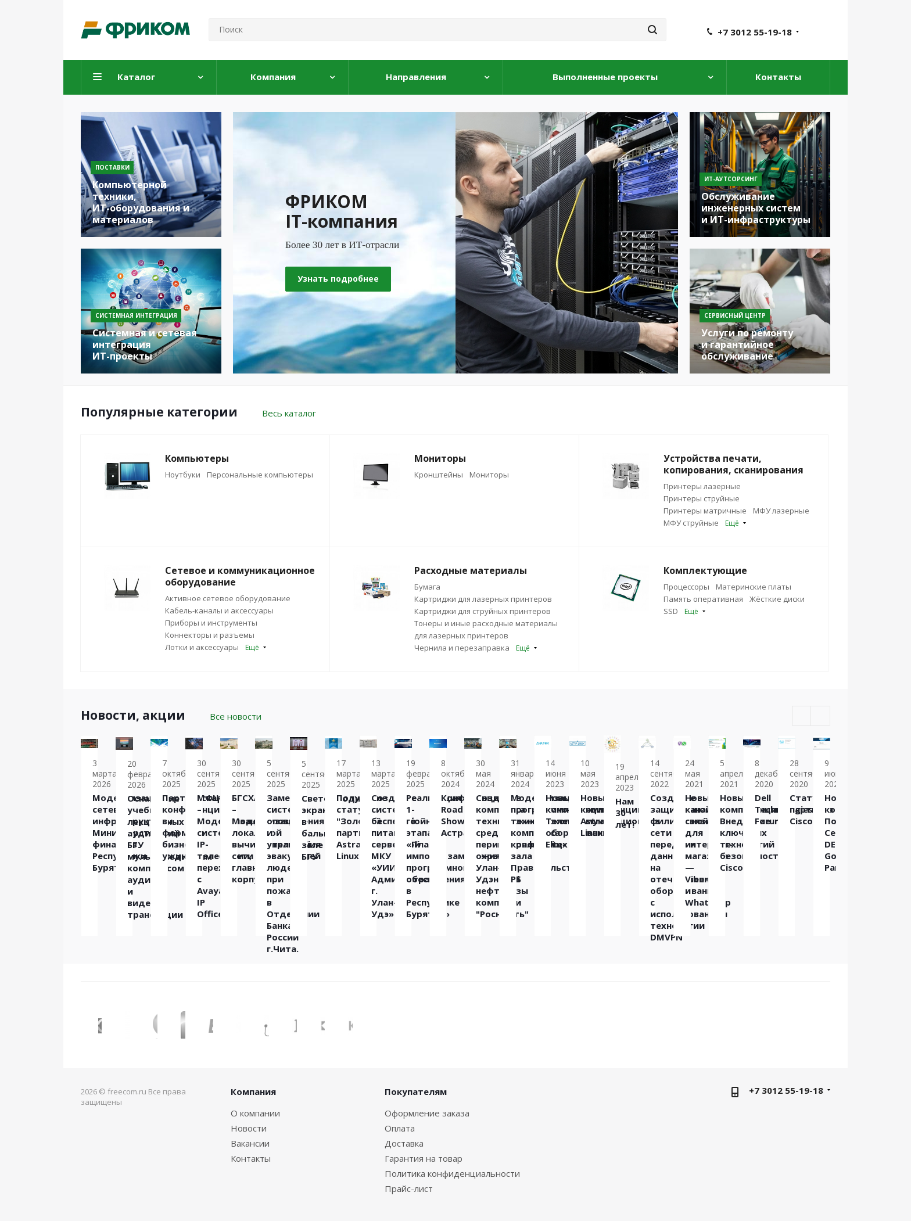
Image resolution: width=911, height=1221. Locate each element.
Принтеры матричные (705, 510)
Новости (249, 1128)
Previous (802, 716)
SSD (670, 611)
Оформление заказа (427, 1113)
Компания (253, 1091)
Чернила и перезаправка (462, 647)
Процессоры (686, 586)
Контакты (251, 1158)
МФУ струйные (691, 523)
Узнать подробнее (338, 278)
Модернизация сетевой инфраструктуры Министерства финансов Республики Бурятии (147, 861)
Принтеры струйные (701, 498)
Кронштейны (438, 474)
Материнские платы (753, 586)
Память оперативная (703, 599)
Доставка (404, 1143)
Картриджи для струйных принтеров (482, 611)
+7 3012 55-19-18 (755, 32)
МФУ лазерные (781, 510)
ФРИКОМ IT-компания (356, 211)
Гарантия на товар (423, 1158)
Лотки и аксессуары (202, 647)
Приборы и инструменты (211, 622)
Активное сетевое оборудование (227, 598)
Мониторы (489, 474)
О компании (255, 1113)
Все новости (235, 716)
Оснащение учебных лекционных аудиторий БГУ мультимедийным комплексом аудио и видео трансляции (301, 888)
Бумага (427, 586)
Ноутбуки (182, 474)
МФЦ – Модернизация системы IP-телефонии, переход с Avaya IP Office (607, 870)
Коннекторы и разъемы (209, 635)
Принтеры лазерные (702, 486)
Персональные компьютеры (260, 474)
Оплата (400, 1128)
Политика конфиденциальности (452, 1173)
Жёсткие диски (777, 599)
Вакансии (250, 1143)
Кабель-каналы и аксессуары (219, 610)
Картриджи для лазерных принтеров (483, 599)
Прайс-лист (409, 1188)
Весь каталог (289, 413)
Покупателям (416, 1091)
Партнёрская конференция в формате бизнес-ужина (454, 842)
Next (820, 716)
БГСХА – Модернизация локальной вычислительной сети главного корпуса (760, 863)
